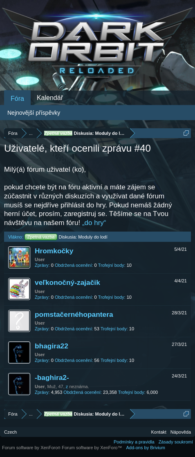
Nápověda (180, 432)
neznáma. (79, 386)
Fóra (17, 98)
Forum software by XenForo (32, 447)
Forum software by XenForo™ (92, 447)
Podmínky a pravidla (134, 441)
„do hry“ (94, 223)
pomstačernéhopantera (74, 314)
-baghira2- (52, 377)
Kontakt (158, 432)
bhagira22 (51, 346)
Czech (10, 432)
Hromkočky (54, 251)
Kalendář (50, 97)
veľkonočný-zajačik (67, 282)
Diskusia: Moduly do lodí (66, 236)
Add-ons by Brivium (145, 447)
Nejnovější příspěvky (33, 112)
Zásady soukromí (176, 441)
